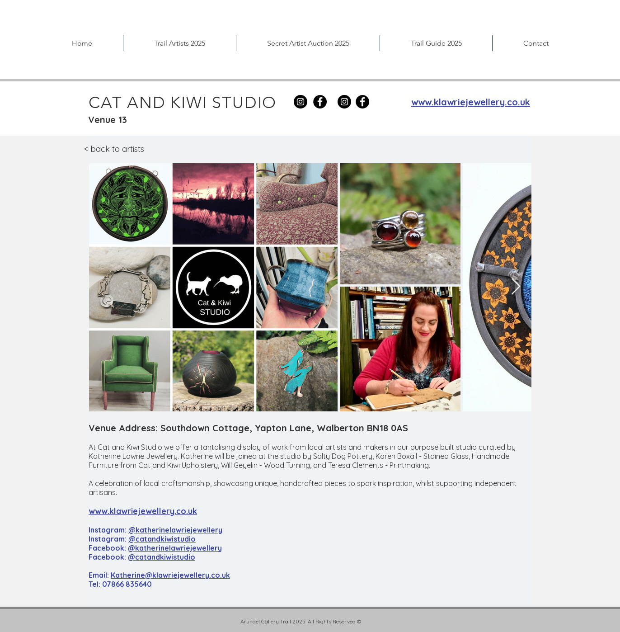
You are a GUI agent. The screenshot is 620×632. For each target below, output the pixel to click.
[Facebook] (320, 101)
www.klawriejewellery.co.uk (143, 511)
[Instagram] (344, 101)
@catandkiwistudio (162, 538)
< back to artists (114, 149)
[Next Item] (516, 287)
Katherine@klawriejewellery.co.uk (170, 575)
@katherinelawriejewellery (175, 529)
